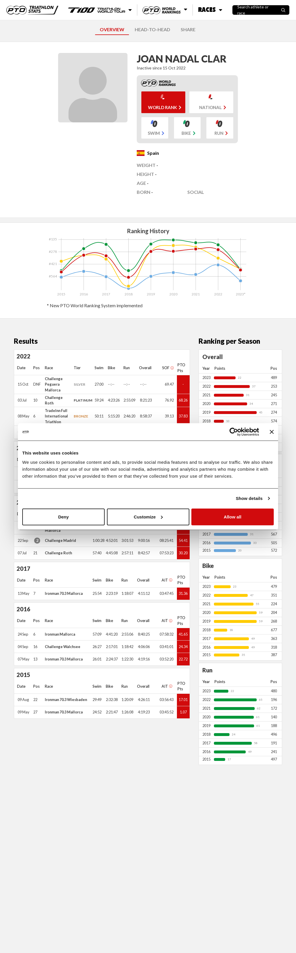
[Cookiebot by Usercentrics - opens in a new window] (233, 432)
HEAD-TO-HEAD (152, 29)
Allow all (232, 516)
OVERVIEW (112, 29)
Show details (249, 498)
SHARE (188, 29)
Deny (63, 516)
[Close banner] (272, 432)
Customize (148, 516)
